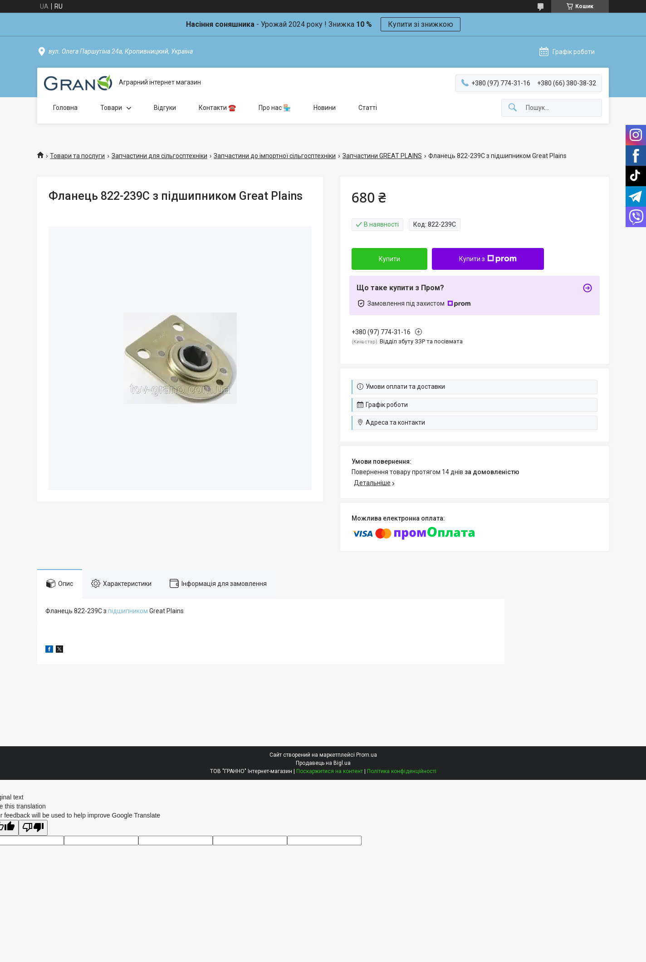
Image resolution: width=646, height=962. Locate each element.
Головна (65, 107)
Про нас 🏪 (275, 107)
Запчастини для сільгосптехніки (159, 155)
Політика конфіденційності (401, 771)
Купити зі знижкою (420, 24)
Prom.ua (366, 755)
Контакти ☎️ (217, 107)
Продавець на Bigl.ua (323, 763)
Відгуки (165, 107)
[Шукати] (512, 108)
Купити (389, 259)
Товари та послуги (77, 155)
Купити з (488, 259)
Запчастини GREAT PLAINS (382, 155)
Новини (324, 107)
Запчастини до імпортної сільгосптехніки (275, 155)
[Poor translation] (33, 828)
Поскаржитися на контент (329, 771)
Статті (367, 107)
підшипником (128, 611)
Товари (111, 107)
